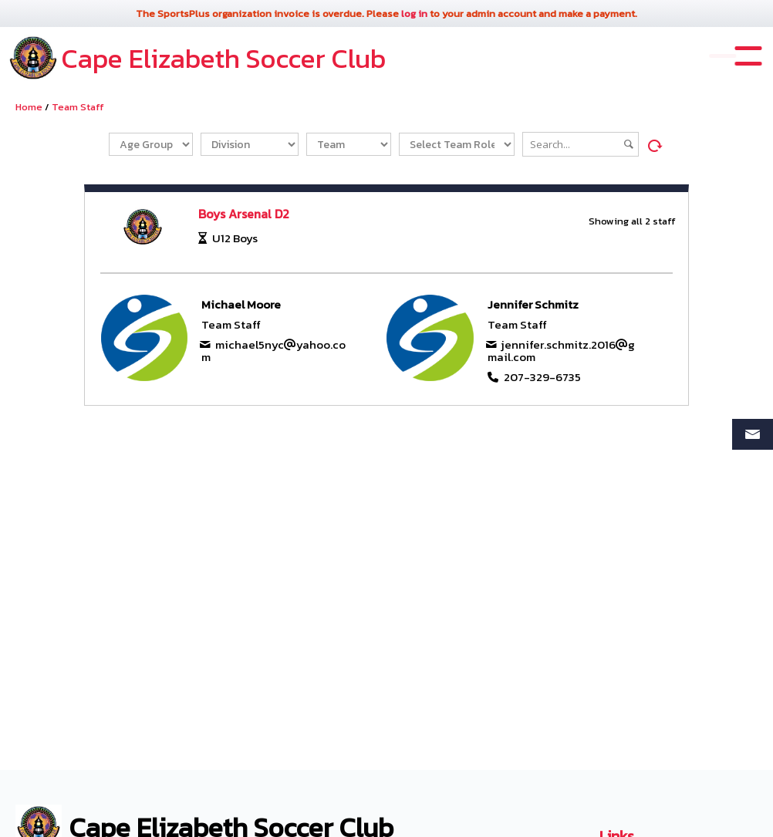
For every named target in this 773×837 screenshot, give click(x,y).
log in (414, 13)
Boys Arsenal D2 (243, 213)
